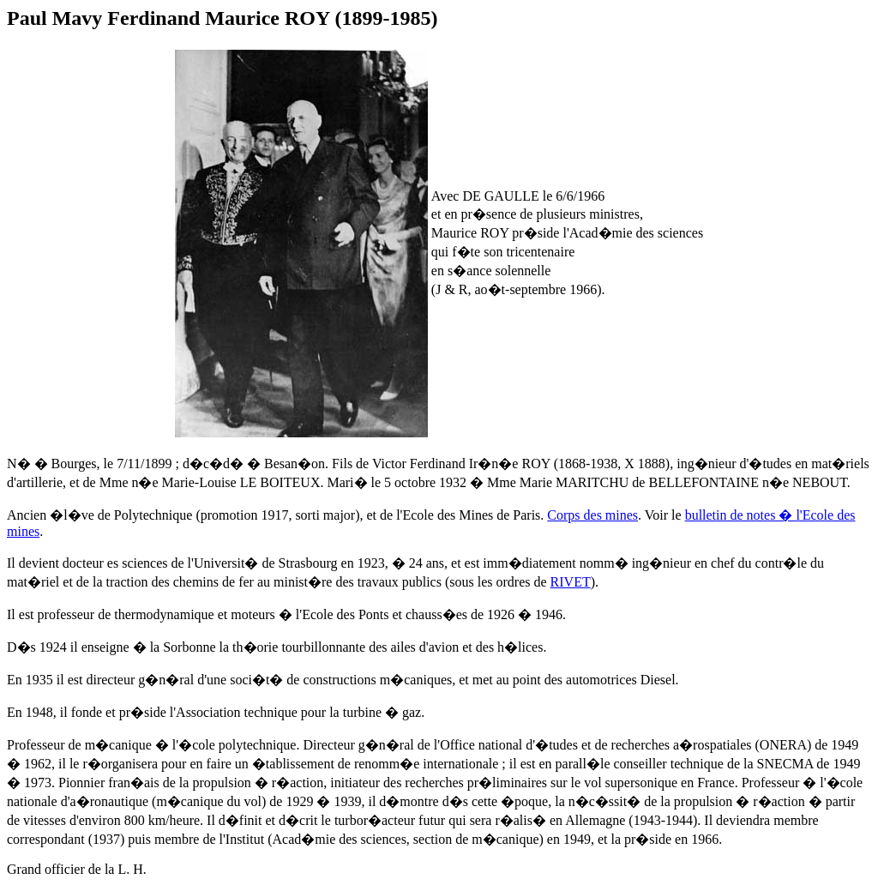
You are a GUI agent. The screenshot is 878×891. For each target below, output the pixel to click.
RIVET (570, 582)
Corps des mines (592, 515)
